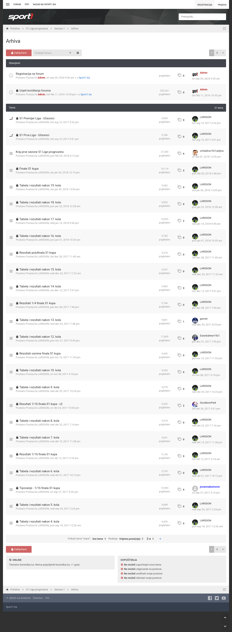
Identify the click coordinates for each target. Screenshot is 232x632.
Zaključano (19, 52)
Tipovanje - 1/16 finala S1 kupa (39, 488)
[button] (223, 53)
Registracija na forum (30, 74)
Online (16, 559)
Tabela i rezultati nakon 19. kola (40, 185)
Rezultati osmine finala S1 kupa (40, 353)
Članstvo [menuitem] (38, 597)
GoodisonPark (208, 402)
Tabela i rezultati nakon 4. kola (39, 521)
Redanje (126, 539)
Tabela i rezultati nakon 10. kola (40, 370)
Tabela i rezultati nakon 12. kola (40, 336)
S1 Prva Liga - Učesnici (34, 135)
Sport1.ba (84, 77)
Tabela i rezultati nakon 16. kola (40, 236)
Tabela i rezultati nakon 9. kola (39, 387)
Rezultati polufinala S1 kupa (37, 252)
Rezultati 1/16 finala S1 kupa (38, 454)
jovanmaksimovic (210, 486)
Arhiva (13, 41)
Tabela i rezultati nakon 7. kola (39, 437)
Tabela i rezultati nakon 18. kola (40, 202)
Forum (17, 4)
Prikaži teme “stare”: (88, 539)
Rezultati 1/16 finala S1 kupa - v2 (40, 404)
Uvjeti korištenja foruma (35, 90)
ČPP (27, 4)
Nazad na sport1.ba (44, 4)
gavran (204, 318)
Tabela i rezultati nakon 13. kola (40, 320)
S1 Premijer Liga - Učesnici (36, 118)
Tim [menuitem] (47, 597)
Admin (41, 77)
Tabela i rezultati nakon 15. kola (40, 269)
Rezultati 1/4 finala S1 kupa (37, 303)
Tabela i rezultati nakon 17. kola (40, 219)
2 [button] (217, 52)
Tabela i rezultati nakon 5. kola (39, 505)
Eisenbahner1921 (210, 335)
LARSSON (43, 122)
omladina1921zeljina (212, 150)
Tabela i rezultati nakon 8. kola (39, 421)
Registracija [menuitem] (204, 4)
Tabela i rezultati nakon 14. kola (40, 286)
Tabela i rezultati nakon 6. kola (39, 471)
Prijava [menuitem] (222, 4)
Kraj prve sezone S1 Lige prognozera (40, 152)
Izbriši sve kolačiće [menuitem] (18, 598)
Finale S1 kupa (29, 168)
